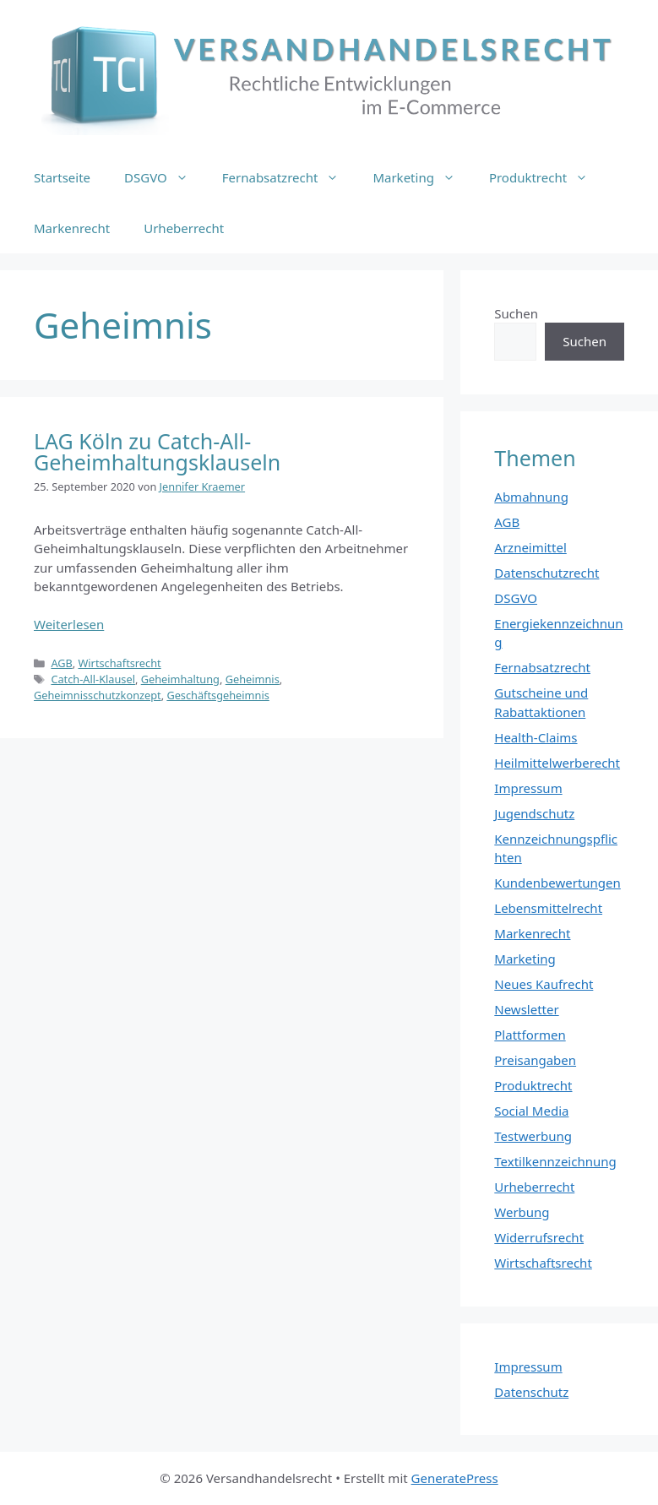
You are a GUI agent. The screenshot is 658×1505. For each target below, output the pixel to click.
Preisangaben (535, 1059)
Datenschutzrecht (546, 572)
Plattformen (529, 1034)
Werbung (521, 1211)
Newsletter (526, 1009)
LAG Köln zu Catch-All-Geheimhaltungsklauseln (157, 451)
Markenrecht (72, 228)
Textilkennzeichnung (555, 1161)
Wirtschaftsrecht (119, 663)
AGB (61, 663)
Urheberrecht (184, 228)
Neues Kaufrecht (543, 983)
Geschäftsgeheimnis (217, 695)
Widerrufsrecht (539, 1237)
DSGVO (164, 177)
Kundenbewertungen (557, 882)
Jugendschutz (534, 813)
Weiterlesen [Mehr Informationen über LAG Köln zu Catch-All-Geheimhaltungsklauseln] (69, 624)
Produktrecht (547, 177)
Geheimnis (253, 679)
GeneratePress (454, 1478)
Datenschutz (531, 1391)
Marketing (422, 177)
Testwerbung (533, 1135)
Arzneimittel (530, 547)
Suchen (516, 313)
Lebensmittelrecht (548, 907)
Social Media (531, 1110)
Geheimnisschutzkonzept (97, 695)
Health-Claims (535, 737)
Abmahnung (531, 496)
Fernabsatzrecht (289, 177)
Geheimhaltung (180, 679)
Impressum (528, 788)
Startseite (62, 177)
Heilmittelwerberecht (557, 762)
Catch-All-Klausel (93, 679)
